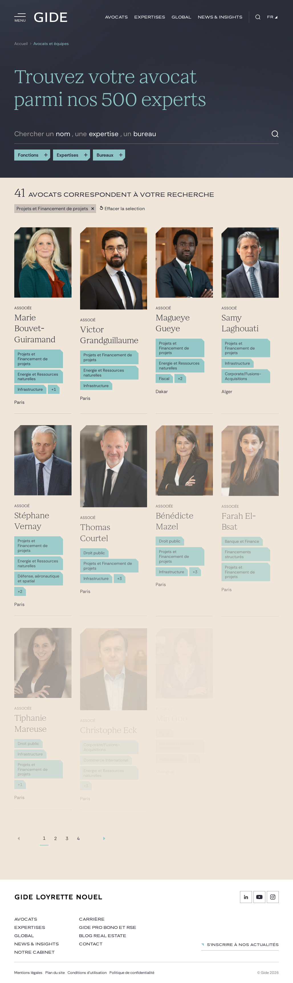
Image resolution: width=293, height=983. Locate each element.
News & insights (220, 17)
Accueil (21, 44)
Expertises (149, 17)
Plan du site (55, 972)
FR (272, 17)
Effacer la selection (122, 209)
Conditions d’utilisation (87, 972)
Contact (91, 944)
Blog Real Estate (102, 936)
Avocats (116, 17)
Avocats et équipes (51, 44)
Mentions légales (28, 972)
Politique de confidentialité (131, 972)
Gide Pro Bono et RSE (107, 927)
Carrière (92, 919)
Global (181, 17)
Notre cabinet (34, 952)
